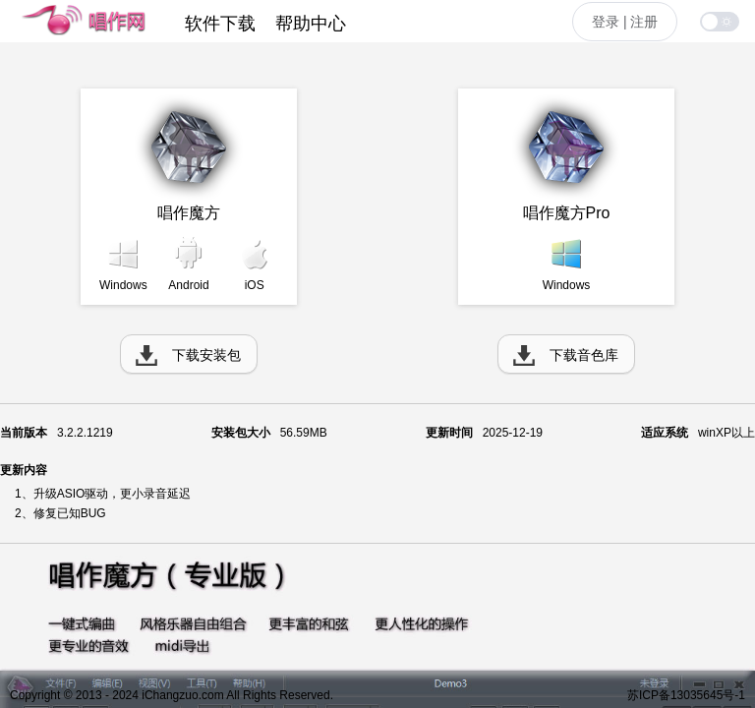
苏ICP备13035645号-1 (686, 695)
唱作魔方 (188, 213)
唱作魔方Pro (566, 213)
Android (188, 285)
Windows (123, 285)
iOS (254, 285)
